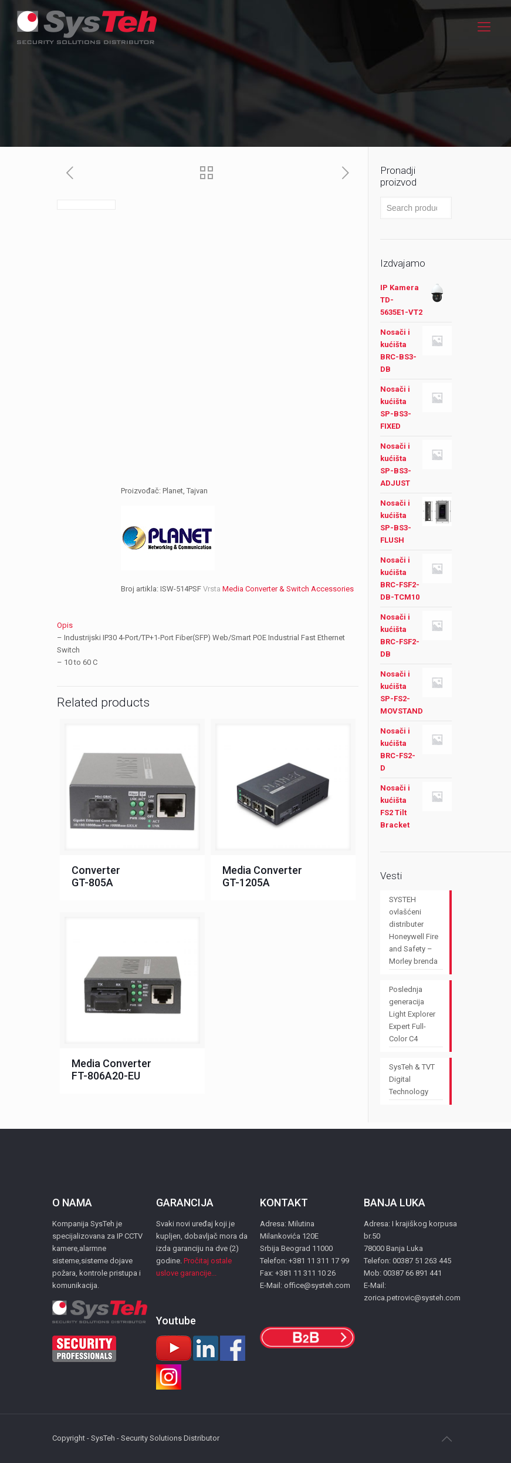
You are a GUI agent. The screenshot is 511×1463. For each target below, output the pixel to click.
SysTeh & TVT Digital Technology (412, 1079)
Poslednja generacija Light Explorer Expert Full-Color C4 (412, 1014)
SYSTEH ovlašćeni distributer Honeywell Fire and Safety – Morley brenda (413, 930)
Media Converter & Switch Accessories (288, 588)
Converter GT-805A (96, 876)
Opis (65, 625)
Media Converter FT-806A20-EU (111, 1069)
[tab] (208, 625)
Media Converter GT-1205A (262, 876)
